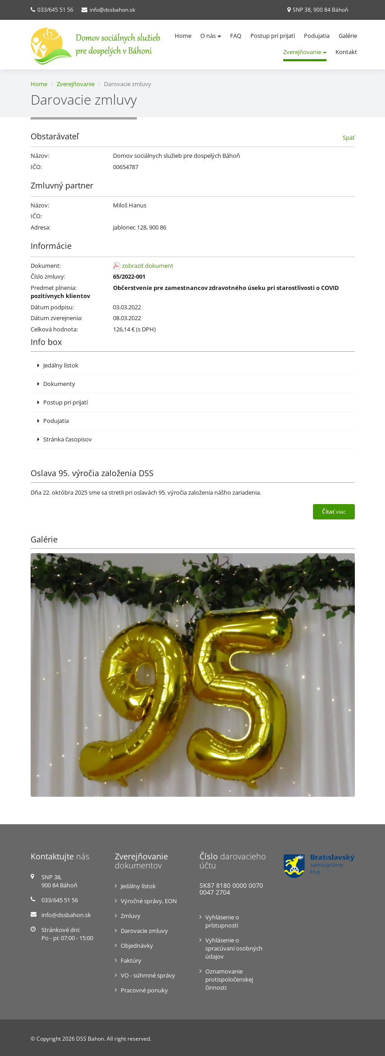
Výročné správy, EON (149, 901)
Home (183, 36)
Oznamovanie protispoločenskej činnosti (229, 979)
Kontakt (346, 52)
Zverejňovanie (304, 52)
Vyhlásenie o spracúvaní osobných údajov (234, 948)
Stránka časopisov (64, 439)
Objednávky (137, 945)
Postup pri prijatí (272, 36)
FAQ (235, 36)
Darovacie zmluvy (144, 931)
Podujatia (317, 36)
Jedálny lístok (57, 365)
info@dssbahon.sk (112, 10)
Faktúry (131, 960)
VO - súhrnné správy (148, 975)
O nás (210, 36)
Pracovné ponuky (144, 990)
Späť (349, 137)
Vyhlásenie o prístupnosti (222, 921)
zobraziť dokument (147, 266)
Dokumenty (56, 384)
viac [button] (334, 511)
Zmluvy (130, 916)
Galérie (348, 36)
